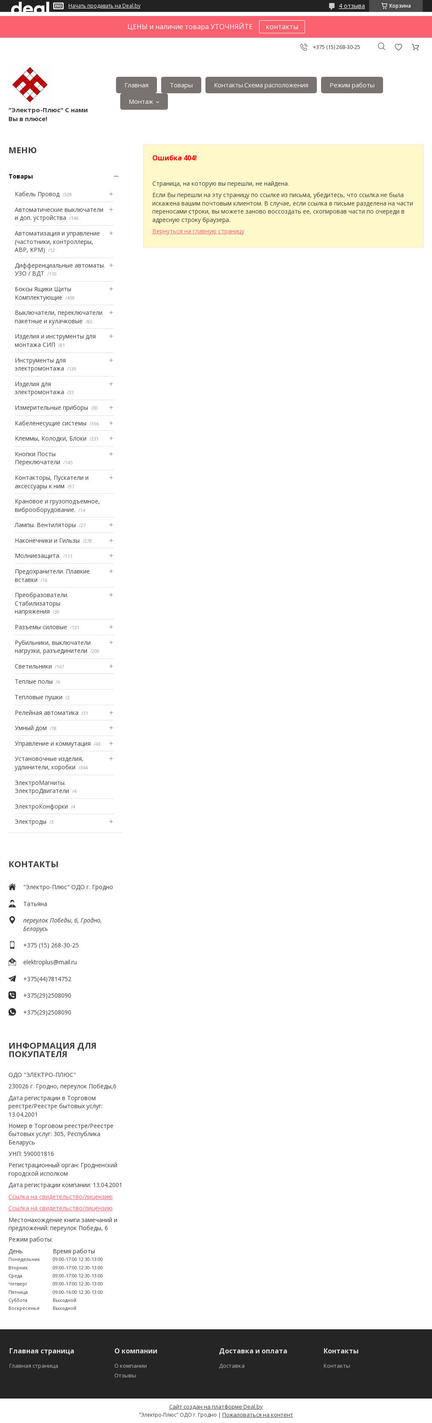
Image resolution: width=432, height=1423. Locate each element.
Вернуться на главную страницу (198, 231)
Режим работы (352, 85)
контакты (282, 26)
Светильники (33, 666)
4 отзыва (352, 6)
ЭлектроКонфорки (41, 806)
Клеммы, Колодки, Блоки (50, 438)
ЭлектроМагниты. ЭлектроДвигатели (42, 787)
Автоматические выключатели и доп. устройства (59, 214)
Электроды (30, 821)
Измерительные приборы (51, 407)
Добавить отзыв (398, 47)
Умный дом (31, 728)
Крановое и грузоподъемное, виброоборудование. (57, 505)
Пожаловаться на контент (257, 1414)
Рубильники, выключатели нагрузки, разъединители (53, 646)
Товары (181, 85)
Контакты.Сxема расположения (261, 85)
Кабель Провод (37, 194)
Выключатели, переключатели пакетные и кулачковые (59, 316)
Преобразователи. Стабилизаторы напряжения (41, 603)
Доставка (232, 1365)
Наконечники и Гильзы (47, 540)
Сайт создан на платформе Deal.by (216, 1406)
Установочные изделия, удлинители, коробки (49, 763)
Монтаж (141, 101)
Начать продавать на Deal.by (104, 6)
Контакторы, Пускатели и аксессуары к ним (52, 481)
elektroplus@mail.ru (50, 962)
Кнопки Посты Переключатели (37, 458)
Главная (136, 85)
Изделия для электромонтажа (39, 388)
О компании (130, 1365)
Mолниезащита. (37, 556)
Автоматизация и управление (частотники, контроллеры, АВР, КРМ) (57, 241)
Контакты (337, 1365)
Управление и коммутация (53, 743)
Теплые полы (34, 681)
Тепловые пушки (38, 697)
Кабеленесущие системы (50, 423)
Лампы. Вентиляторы (45, 525)
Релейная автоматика (46, 713)
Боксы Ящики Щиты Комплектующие (43, 293)
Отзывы (125, 1375)
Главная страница (33, 1365)
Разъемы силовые (41, 627)
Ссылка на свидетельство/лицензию (60, 1197)
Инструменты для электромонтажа (40, 364)
